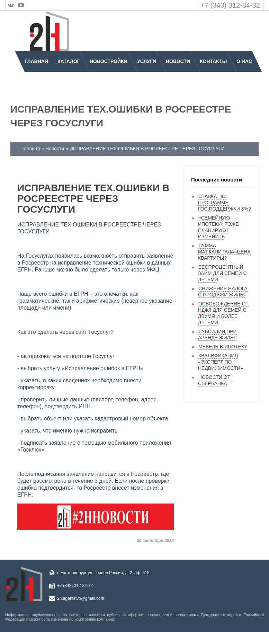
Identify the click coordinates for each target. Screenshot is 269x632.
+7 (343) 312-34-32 (230, 5)
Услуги (146, 61)
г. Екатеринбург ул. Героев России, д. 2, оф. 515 (103, 572)
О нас (244, 61)
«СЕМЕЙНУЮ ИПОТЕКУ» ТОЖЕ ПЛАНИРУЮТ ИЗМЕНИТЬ (218, 227)
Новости (178, 61)
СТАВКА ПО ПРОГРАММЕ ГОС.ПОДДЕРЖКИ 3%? (224, 203)
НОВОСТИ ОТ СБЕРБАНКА (214, 380)
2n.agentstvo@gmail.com (80, 598)
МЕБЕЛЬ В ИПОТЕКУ (222, 346)
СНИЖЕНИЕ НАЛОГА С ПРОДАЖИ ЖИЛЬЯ (223, 291)
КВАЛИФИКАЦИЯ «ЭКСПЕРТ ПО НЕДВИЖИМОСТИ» (220, 362)
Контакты (213, 61)
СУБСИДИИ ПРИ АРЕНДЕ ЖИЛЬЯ (217, 334)
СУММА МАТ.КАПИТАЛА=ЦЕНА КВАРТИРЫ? (224, 252)
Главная (36, 61)
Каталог (68, 61)
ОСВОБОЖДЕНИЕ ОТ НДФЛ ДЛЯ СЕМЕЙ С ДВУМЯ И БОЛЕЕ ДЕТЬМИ (223, 313)
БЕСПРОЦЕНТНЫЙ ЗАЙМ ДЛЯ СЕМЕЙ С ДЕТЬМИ (222, 273)
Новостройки (108, 61)
